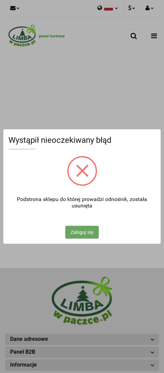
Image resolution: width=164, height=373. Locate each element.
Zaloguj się (82, 232)
